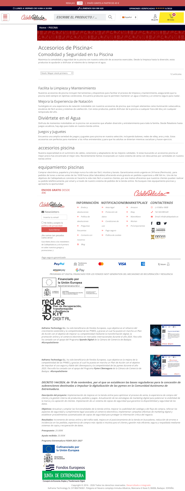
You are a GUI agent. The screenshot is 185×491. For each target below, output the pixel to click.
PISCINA (53, 27)
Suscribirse (54, 229)
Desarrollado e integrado (138, 485)
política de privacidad (51, 225)
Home (43, 27)
